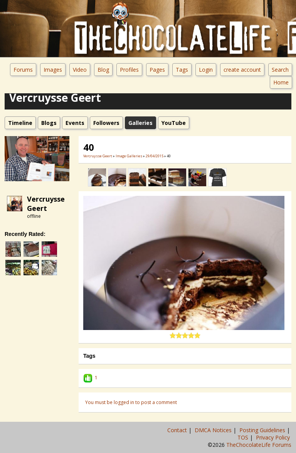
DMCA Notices (214, 430)
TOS (243, 437)
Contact (177, 430)
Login (206, 69)
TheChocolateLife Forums (258, 444)
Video (80, 69)
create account (242, 69)
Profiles (129, 69)
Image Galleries (129, 155)
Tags (182, 69)
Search (280, 69)
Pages (157, 69)
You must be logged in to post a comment (131, 402)
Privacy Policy (273, 437)
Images (53, 69)
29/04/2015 (154, 155)
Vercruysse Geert (46, 203)
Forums (23, 69)
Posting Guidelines (263, 430)
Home (281, 82)
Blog (103, 69)
